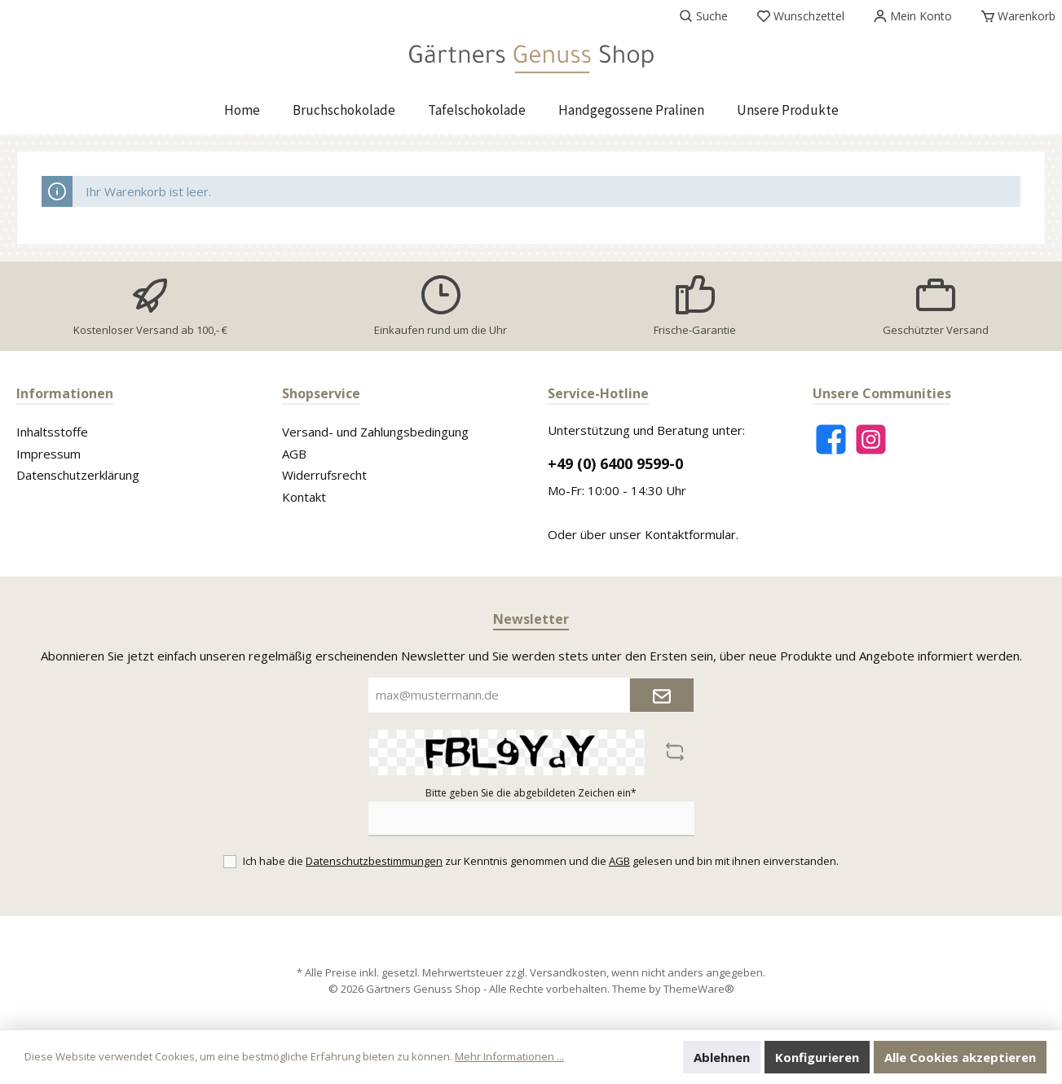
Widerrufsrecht (324, 475)
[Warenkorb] (1013, 16)
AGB (294, 453)
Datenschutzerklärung (77, 475)
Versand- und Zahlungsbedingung (375, 432)
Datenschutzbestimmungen (374, 861)
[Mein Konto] (913, 16)
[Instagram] (871, 439)
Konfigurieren (817, 1057)
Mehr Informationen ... (509, 1056)
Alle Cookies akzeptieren (960, 1057)
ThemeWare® (698, 988)
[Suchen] (703, 16)
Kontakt (304, 497)
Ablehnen (722, 1057)
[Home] (242, 110)
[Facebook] (831, 439)
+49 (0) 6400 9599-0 (615, 463)
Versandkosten (568, 972)
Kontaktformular (690, 534)
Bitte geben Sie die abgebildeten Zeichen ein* (531, 793)
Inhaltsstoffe (52, 432)
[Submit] (661, 695)
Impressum (48, 453)
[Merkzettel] (801, 16)
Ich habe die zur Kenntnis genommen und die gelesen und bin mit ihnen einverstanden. (541, 861)
